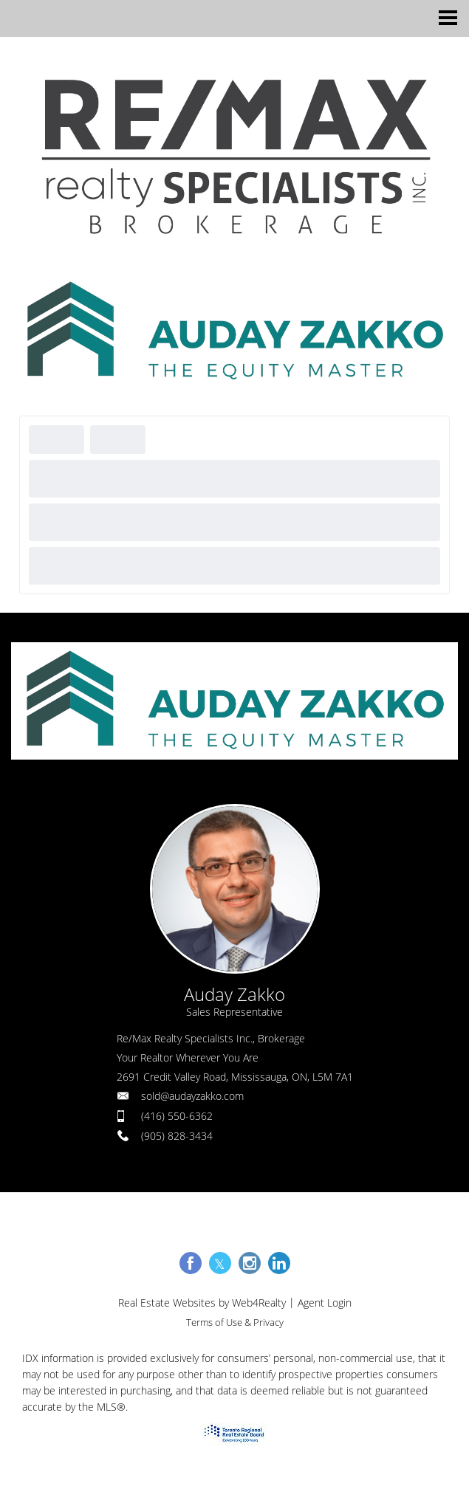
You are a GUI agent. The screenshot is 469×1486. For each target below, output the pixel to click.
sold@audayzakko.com (192, 1096)
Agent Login (325, 1303)
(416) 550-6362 (177, 1116)
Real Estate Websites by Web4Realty (202, 1303)
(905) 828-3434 (177, 1136)
